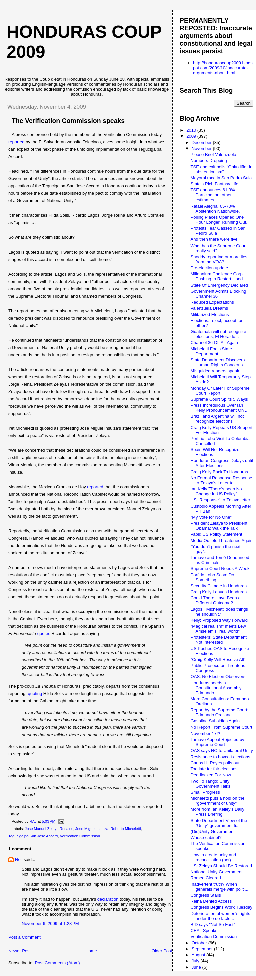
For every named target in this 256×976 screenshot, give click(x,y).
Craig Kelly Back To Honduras (219, 471)
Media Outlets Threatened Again (222, 540)
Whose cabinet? (206, 837)
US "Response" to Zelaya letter (220, 499)
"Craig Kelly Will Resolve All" (218, 659)
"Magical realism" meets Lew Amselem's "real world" (218, 629)
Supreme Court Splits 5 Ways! (220, 399)
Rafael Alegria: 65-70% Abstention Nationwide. (215, 209)
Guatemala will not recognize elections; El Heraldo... (218, 334)
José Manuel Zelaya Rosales (49, 829)
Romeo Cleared (206, 877)
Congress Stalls (206, 895)
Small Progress (205, 792)
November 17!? (205, 733)
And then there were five (214, 239)
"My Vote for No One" (211, 517)
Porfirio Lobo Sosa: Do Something (212, 577)
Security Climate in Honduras (219, 585)
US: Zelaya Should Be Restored (221, 865)
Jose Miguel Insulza (91, 829)
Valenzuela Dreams (209, 308)
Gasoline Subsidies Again (215, 720)
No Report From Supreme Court (221, 727)
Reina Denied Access (211, 901)
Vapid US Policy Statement (216, 534)
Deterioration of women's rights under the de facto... (220, 916)
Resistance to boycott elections (220, 756)
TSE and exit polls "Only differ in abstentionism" (222, 169)
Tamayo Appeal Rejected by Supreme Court (217, 742)
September (203, 948)
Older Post (162, 950)
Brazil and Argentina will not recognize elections (217, 419)
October (200, 942)
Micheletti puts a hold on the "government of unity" (218, 801)
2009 (191, 136)
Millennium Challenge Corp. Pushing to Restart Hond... (218, 276)
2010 (191, 130)
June (197, 967)
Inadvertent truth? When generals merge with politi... (219, 887)
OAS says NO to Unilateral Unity (222, 750)
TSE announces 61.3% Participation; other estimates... (213, 194)
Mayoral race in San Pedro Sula (221, 177)
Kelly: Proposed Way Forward (219, 620)
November (202, 148)
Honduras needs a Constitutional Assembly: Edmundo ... (217, 687)
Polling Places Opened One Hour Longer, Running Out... (220, 220)
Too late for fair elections (214, 768)
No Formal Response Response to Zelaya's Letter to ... (221, 480)
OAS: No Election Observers (218, 676)
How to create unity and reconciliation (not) (213, 857)
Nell (18, 859)
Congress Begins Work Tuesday (221, 907)
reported (16, 141)
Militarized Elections (210, 314)
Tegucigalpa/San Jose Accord (33, 836)
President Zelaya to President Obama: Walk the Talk (219, 526)
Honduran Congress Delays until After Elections (222, 463)
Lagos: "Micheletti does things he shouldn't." (219, 612)
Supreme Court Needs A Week (220, 568)
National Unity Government (217, 871)
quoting (35, 693)
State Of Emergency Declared (219, 285)
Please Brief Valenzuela (213, 154)
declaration (108, 899)
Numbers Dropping (209, 160)
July (196, 960)
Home (91, 950)
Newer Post (19, 950)
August (199, 954)
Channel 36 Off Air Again (214, 342)
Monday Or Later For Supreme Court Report (220, 391)
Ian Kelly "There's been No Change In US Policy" (216, 491)
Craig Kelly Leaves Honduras (219, 591)
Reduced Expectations (212, 302)
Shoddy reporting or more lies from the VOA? (219, 259)
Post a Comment (24, 937)
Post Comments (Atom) (57, 962)
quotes (43, 633)
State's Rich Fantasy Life (214, 183)
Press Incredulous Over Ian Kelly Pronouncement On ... (220, 408)
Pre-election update (209, 267)
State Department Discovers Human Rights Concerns (218, 362)
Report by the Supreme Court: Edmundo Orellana (219, 712)
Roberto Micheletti (125, 829)
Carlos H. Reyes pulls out (215, 762)
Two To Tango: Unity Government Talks (211, 784)
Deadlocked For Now (211, 774)
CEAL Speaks (204, 930)
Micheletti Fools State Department (211, 351)
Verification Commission (80, 836)
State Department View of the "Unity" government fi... (219, 823)
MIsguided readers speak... (217, 370)
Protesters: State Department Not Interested (219, 640)
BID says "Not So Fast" (213, 924)
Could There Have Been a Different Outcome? (216, 600)
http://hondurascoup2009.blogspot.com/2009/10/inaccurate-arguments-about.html (223, 67)
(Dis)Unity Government (213, 831)
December (202, 142)
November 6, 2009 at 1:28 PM (50, 923)
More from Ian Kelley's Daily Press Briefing (217, 812)
